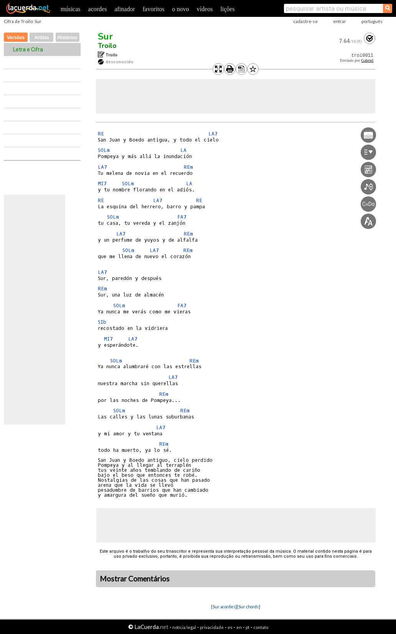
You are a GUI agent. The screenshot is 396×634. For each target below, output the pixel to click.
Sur (105, 36)
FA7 (181, 217)
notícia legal (184, 627)
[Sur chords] (248, 606)
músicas (71, 9)
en (239, 627)
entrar (339, 21)
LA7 (213, 133)
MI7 (102, 183)
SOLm (104, 150)
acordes (97, 9)
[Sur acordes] (224, 606)
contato (260, 627)
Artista (41, 37)
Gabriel (367, 60)
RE (101, 133)
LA (183, 150)
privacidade (212, 627)
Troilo (107, 45)
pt (247, 627)
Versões (16, 37)
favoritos (154, 9)
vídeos (205, 9)
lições (227, 9)
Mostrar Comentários (135, 579)
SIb (102, 322)
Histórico (68, 37)
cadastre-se (305, 21)
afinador (124, 9)
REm (188, 167)
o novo (180, 9)
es (230, 627)
